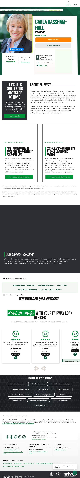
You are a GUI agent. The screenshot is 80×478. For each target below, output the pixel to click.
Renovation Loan (17, 400)
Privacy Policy (7, 463)
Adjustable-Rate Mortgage (20, 389)
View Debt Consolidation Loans (59, 177)
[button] (74, 3)
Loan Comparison (47, 290)
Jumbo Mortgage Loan (44, 395)
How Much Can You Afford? (24, 285)
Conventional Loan (42, 389)
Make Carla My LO (17, 49)
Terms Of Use (17, 463)
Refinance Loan (64, 395)
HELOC (59, 290)
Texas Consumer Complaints (44, 463)
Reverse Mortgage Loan (38, 400)
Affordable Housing (38, 384)
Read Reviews (25, 62)
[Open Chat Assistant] (75, 473)
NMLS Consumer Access (38, 439)
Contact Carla (15, 116)
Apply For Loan (53, 40)
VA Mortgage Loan (40, 405)
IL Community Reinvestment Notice (14, 466)
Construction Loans (17, 384)
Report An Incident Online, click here (38, 452)
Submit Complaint (60, 449)
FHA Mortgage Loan (63, 389)
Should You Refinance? (27, 290)
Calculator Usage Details (15, 295)
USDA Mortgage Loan (61, 400)
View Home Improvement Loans (19, 177)
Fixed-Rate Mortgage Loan (20, 395)
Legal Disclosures (28, 463)
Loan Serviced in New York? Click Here (13, 452)
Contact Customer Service (11, 449)
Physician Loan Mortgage (60, 384)
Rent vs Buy (62, 285)
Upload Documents (53, 45)
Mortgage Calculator (46, 285)
